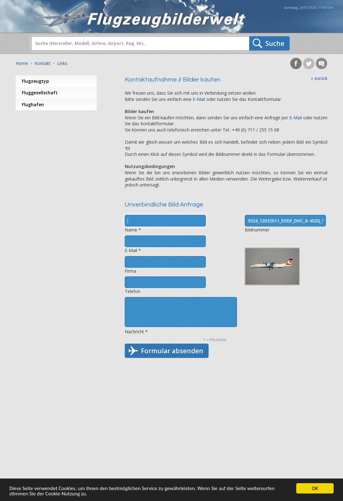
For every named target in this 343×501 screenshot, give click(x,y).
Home (22, 63)
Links (62, 63)
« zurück (319, 78)
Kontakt (43, 63)
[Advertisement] (65, 160)
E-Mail (199, 99)
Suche (274, 43)
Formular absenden (172, 350)
